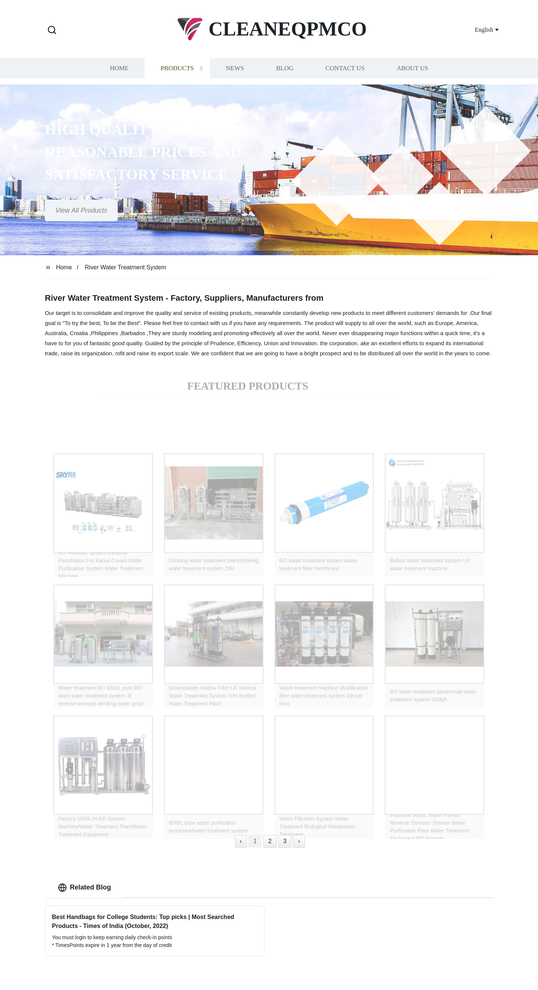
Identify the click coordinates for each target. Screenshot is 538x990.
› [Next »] (299, 841)
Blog (284, 66)
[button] (52, 30)
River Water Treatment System (125, 267)
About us (412, 66)
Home (119, 66)
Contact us (345, 66)
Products (177, 66)
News (235, 66)
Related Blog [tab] (84, 887)
